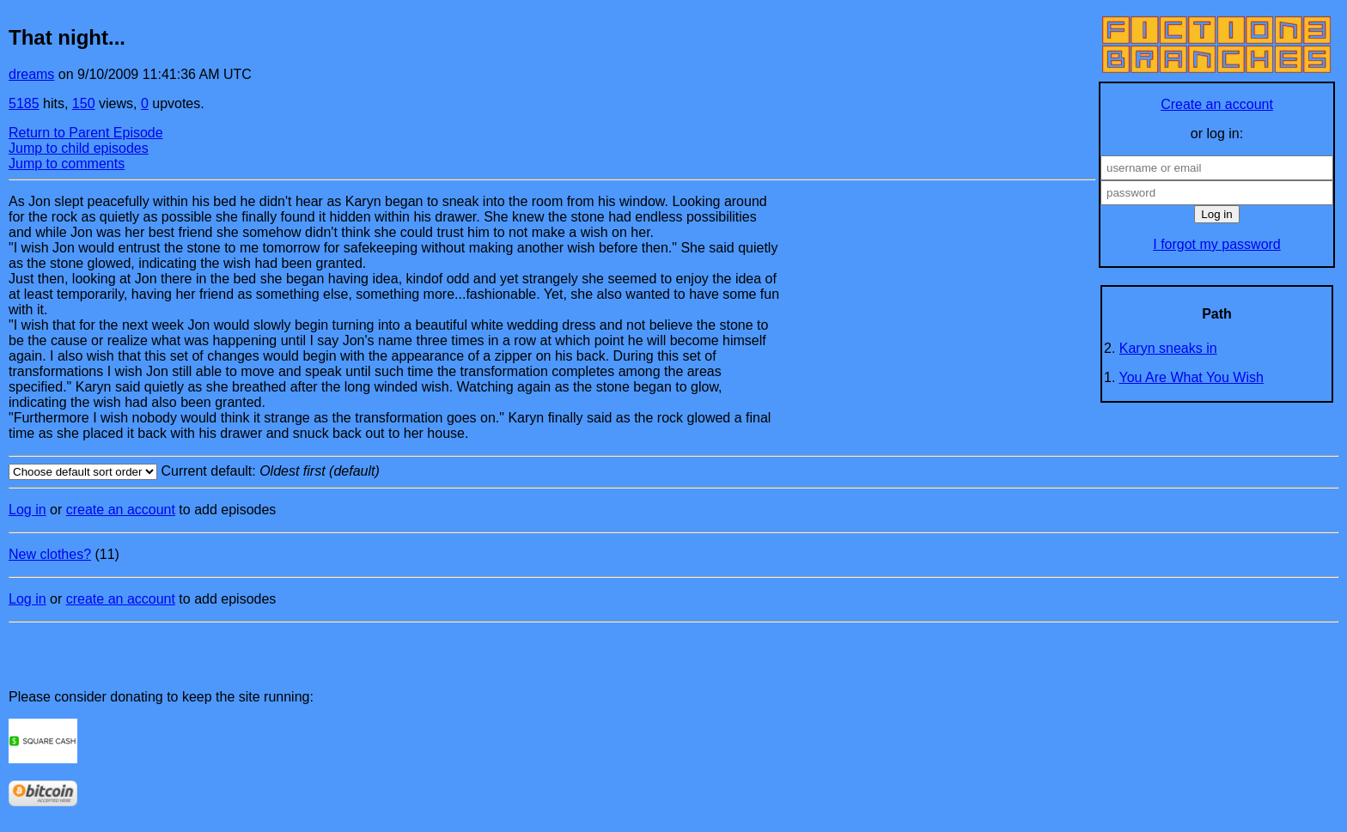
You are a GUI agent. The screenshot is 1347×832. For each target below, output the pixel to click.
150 (83, 103)
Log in (27, 509)
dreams (31, 74)
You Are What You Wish (1191, 377)
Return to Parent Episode (86, 132)
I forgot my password (1217, 244)
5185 (24, 103)
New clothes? (50, 554)
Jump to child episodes (79, 148)
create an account (120, 509)
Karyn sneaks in (1168, 348)
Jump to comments (67, 163)
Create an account (1217, 104)
